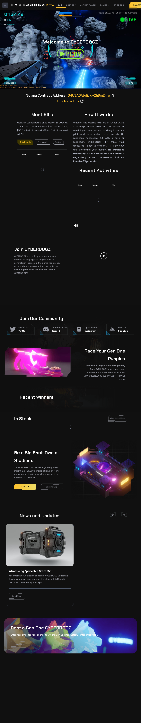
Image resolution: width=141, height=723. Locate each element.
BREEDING (120, 5)
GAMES (105, 5)
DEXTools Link (70, 101)
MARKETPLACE (88, 5)
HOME (59, 5)
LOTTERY (71, 5)
